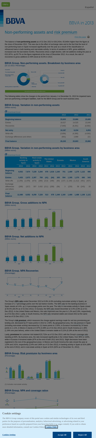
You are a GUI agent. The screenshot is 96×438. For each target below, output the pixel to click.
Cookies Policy (51, 429)
